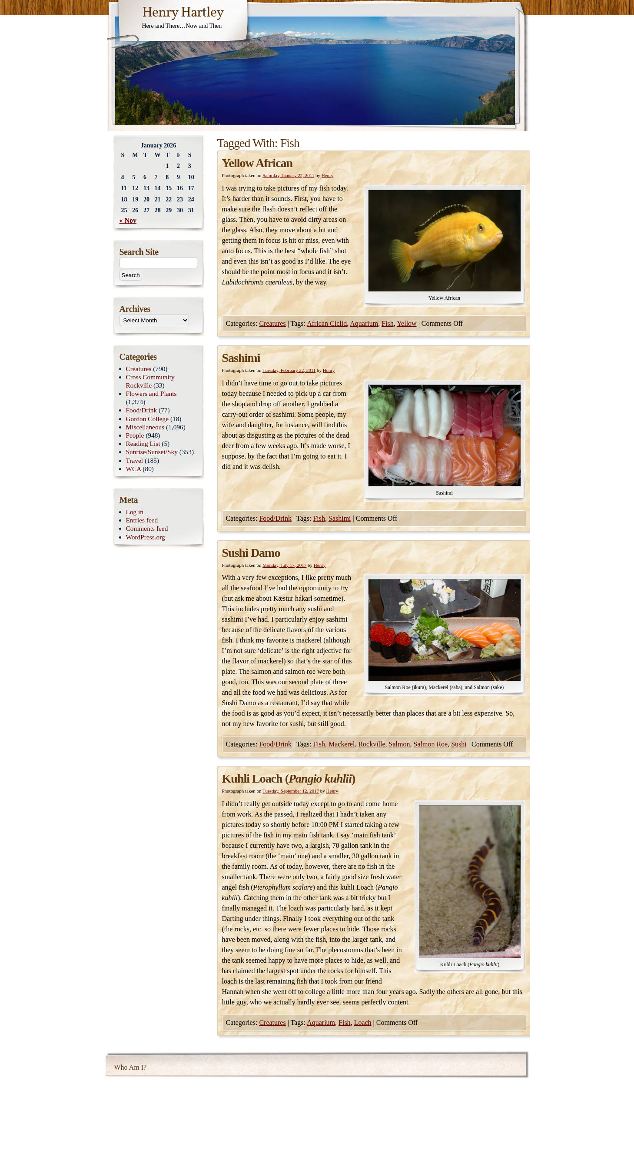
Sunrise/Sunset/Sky (152, 451)
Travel (134, 460)
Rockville (371, 744)
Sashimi (241, 358)
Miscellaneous (145, 427)
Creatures (272, 323)
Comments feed (147, 528)
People (135, 435)
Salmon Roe (431, 744)
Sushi (459, 744)
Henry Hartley (183, 13)
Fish (388, 323)
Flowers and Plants (151, 393)
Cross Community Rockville (150, 381)
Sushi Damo (251, 552)
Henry (328, 175)
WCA (133, 468)
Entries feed (142, 520)
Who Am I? (130, 1067)
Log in (135, 511)
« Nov (128, 220)
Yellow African (257, 163)
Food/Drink (275, 518)
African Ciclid (327, 323)
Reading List (143, 443)
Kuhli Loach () (288, 778)
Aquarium (364, 323)
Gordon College (147, 418)
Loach (363, 1022)
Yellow (407, 323)
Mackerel (342, 744)
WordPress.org (145, 537)
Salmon (399, 744)
